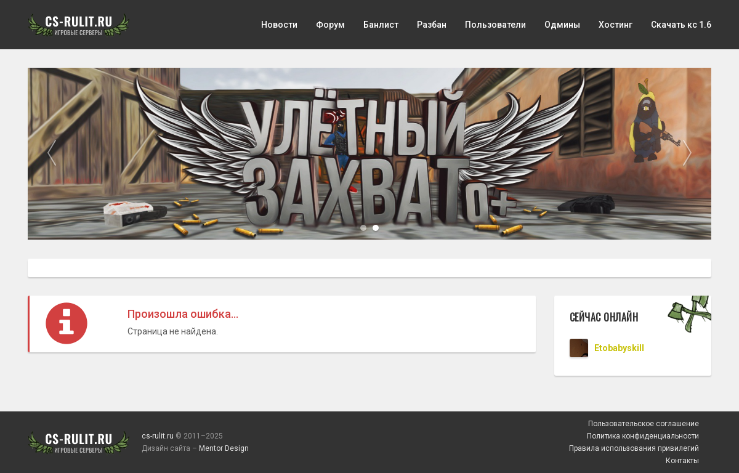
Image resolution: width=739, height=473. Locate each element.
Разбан (431, 25)
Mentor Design (224, 448)
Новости (279, 25)
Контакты (682, 460)
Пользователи (495, 25)
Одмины (562, 25)
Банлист (380, 25)
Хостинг (615, 25)
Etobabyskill (619, 348)
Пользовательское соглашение (643, 423)
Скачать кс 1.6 (681, 25)
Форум (330, 25)
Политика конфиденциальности (643, 436)
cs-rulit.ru (158, 436)
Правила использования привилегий (634, 448)
